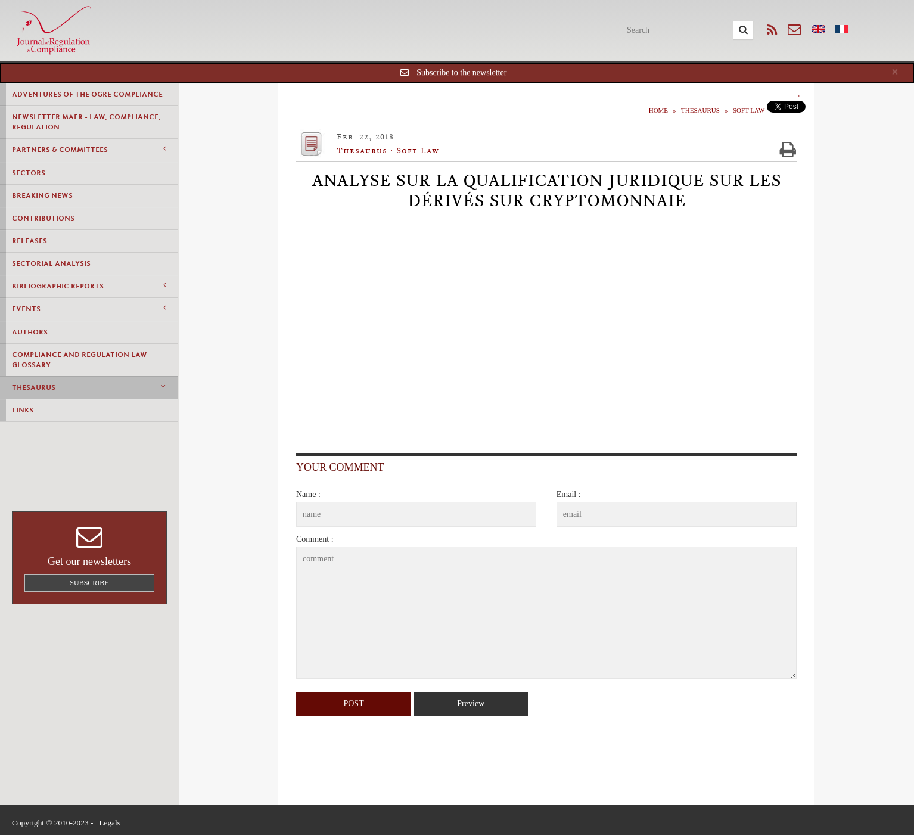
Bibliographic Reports (89, 285)
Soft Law (749, 110)
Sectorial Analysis (51, 263)
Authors (30, 332)
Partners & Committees (89, 149)
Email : (569, 494)
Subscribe (89, 583)
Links (22, 410)
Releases (29, 241)
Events (89, 308)
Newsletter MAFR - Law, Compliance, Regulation (86, 122)
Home (658, 110)
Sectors (28, 173)
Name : (308, 494)
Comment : (315, 539)
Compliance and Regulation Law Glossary (79, 359)
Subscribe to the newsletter (461, 72)
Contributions (43, 218)
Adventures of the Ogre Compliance (87, 94)
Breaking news (42, 195)
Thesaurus (89, 387)
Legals (109, 822)
